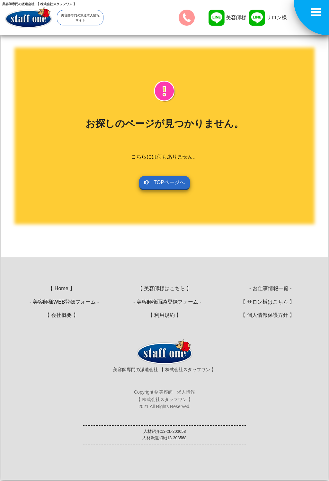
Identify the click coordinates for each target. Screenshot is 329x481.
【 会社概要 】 (61, 315)
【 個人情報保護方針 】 (267, 315)
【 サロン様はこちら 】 (267, 302)
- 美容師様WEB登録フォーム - (61, 302)
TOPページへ (164, 182)
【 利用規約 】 (165, 315)
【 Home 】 (61, 288)
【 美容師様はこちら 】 (165, 288)
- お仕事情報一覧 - (267, 288)
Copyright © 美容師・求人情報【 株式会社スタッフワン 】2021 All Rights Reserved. (164, 399)
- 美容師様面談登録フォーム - (164, 302)
